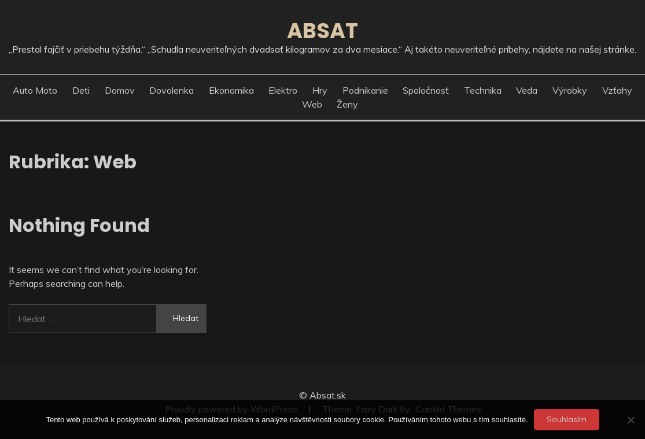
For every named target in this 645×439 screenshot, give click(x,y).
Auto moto (35, 90)
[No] (630, 420)
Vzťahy (617, 90)
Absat (322, 31)
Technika (483, 90)
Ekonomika (231, 90)
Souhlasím (567, 419)
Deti (81, 90)
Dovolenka (171, 90)
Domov (120, 90)
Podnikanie (365, 90)
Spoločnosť (426, 90)
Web (312, 104)
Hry (319, 90)
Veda (526, 90)
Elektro (282, 90)
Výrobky (569, 90)
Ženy (347, 104)
